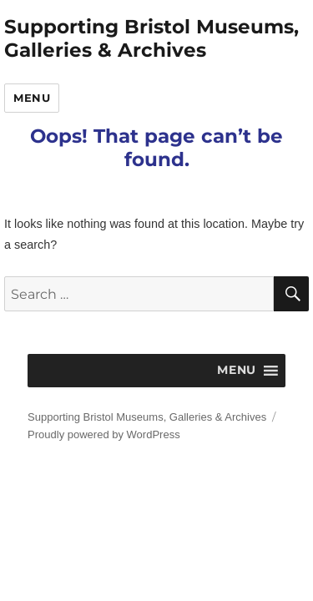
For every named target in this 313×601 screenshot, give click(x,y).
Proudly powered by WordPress (104, 434)
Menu (31, 97)
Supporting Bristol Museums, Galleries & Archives (151, 38)
